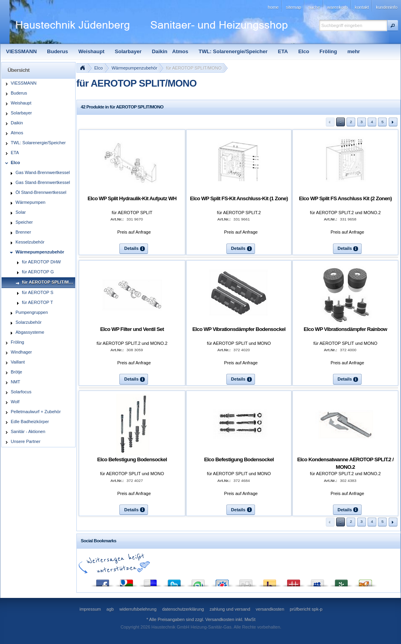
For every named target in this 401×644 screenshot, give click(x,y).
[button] (392, 25)
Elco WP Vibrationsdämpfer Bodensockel (238, 329)
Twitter (174, 581)
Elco (98, 68)
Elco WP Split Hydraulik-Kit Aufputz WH (132, 198)
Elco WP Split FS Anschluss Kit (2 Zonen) (345, 198)
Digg (246, 581)
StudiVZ (222, 581)
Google (126, 581)
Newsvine (341, 581)
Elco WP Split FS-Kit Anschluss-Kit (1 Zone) (239, 198)
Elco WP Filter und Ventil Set (132, 329)
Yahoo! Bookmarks (270, 581)
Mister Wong (294, 581)
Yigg (365, 581)
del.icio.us (150, 581)
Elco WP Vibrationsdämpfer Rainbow (345, 329)
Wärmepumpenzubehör (134, 68)
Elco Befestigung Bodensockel (132, 459)
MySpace (317, 581)
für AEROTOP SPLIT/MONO (194, 68)
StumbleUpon (198, 581)
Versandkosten (219, 619)
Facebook (103, 581)
